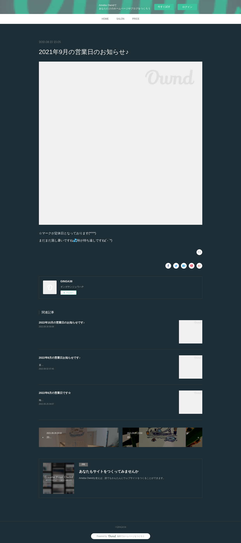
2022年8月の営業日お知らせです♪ (60, 357)
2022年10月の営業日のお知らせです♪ (62, 322)
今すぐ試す (164, 6)
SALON (120, 18)
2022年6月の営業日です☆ (55, 392)
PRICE (135, 18)
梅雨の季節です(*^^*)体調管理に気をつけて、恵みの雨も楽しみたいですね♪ (78, 400)
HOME (105, 18)
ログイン (187, 6)
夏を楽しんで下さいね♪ (51, 365)
